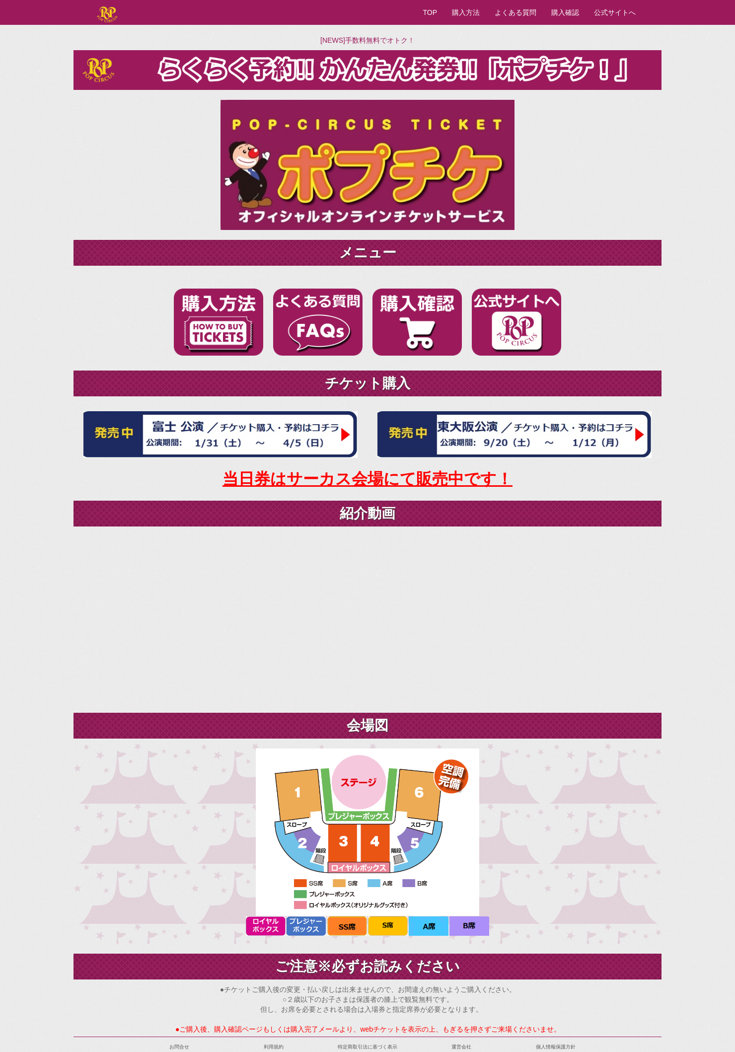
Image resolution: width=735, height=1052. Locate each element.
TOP (430, 12)
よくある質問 (515, 12)
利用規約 (274, 1047)
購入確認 (565, 12)
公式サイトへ (615, 12)
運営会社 (461, 1047)
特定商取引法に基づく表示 (367, 1047)
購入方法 (466, 12)
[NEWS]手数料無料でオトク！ (367, 40)
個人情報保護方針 (556, 1047)
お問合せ (179, 1047)
